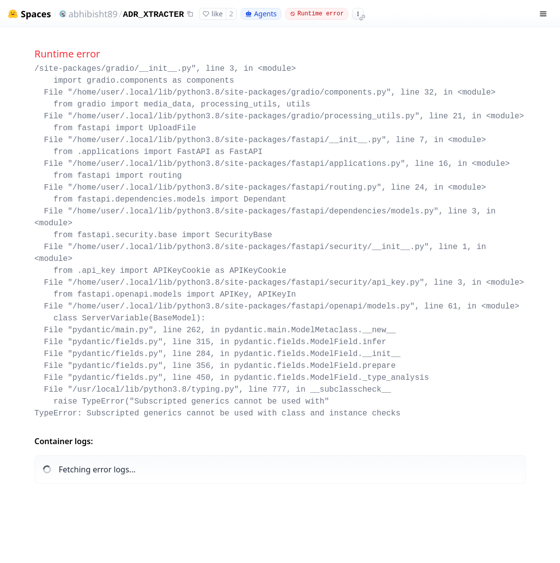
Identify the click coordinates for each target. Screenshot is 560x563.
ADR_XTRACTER (153, 14)
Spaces (36, 14)
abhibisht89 (93, 14)
